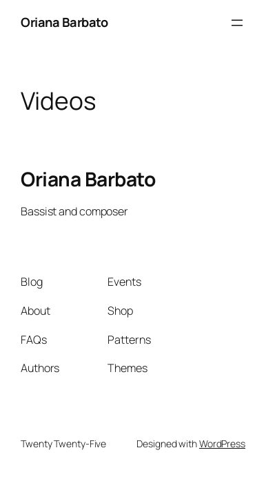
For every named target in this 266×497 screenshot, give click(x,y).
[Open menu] (237, 22)
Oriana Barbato (64, 22)
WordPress (222, 443)
